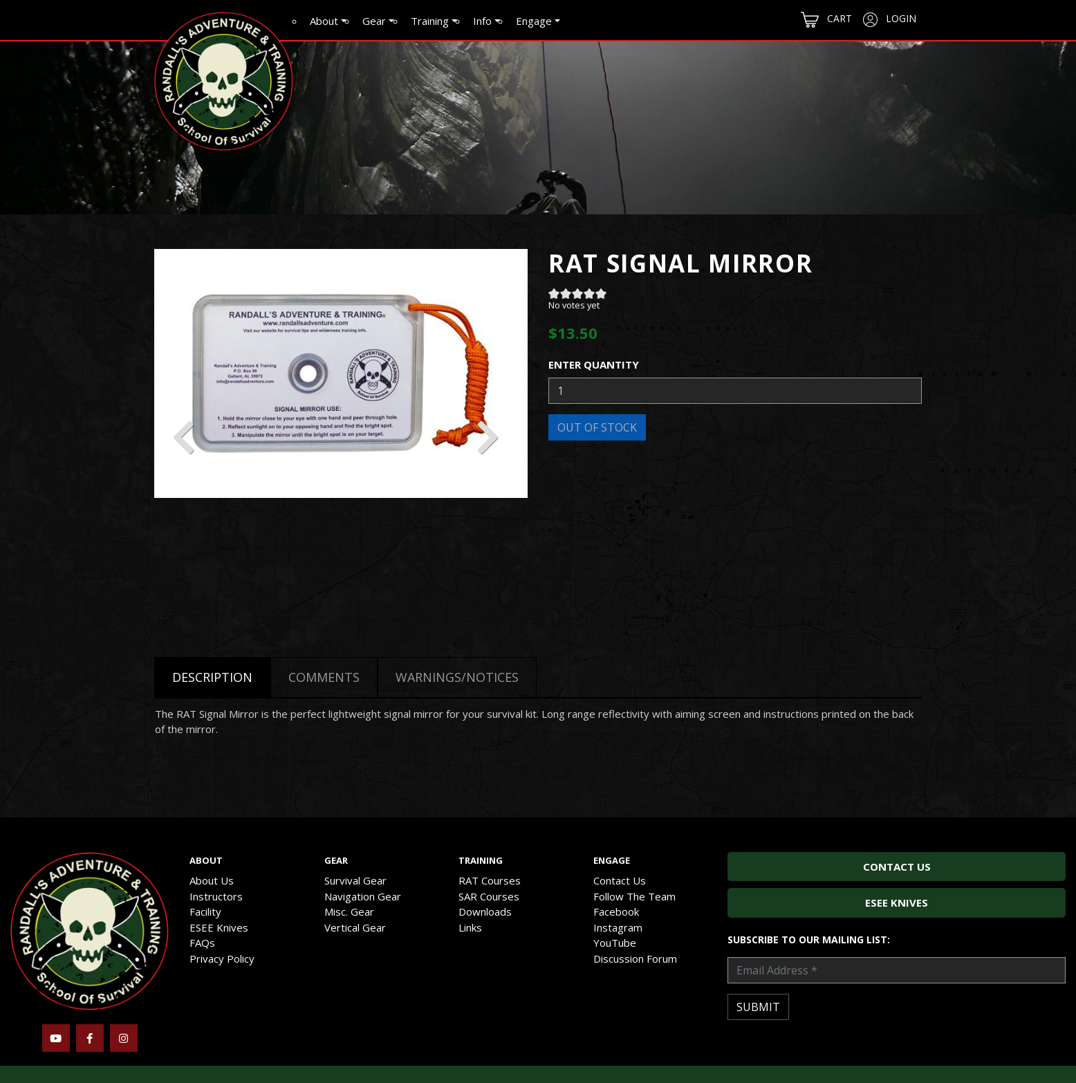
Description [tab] (212, 677)
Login (889, 19)
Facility (205, 911)
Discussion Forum (635, 958)
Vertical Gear (355, 927)
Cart (826, 20)
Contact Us (619, 880)
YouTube (614, 943)
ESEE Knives (218, 927)
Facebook (616, 911)
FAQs (202, 943)
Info (482, 21)
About (324, 21)
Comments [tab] (324, 677)
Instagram (617, 927)
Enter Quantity (593, 364)
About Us (211, 880)
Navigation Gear (362, 896)
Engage (534, 21)
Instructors (216, 896)
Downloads (485, 911)
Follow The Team (634, 896)
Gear (374, 21)
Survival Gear (355, 880)
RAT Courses (489, 880)
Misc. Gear (349, 911)
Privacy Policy (221, 958)
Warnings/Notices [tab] (457, 677)
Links (470, 927)
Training (430, 21)
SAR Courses (488, 896)
